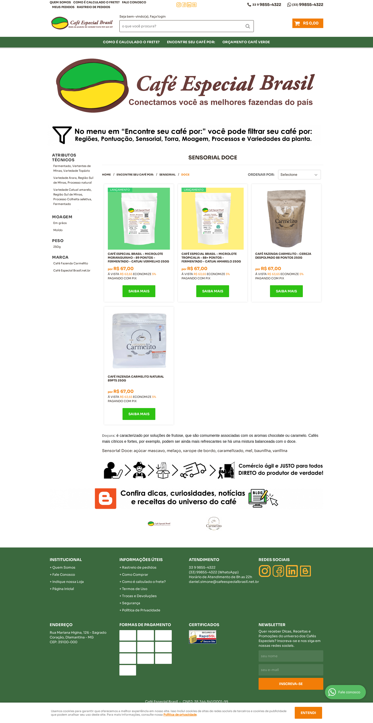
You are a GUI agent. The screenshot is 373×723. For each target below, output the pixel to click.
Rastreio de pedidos (93, 7)
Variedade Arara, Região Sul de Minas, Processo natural (73, 180)
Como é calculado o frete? (144, 582)
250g (57, 246)
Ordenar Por (261, 174)
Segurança (131, 603)
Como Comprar (135, 574)
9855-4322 (266, 4)
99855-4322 (307, 4)
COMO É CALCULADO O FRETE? (96, 2)
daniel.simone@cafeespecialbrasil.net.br (224, 582)
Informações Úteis (141, 559)
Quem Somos (60, 2)
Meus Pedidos (63, 7)
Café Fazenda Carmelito (70, 263)
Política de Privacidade (141, 610)
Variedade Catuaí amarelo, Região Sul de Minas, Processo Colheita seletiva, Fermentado (72, 197)
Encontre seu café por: (191, 42)
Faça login (158, 16)
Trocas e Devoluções (139, 596)
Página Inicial (63, 589)
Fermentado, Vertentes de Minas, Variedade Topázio (72, 168)
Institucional (66, 559)
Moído (58, 230)
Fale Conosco (134, 2)
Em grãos (60, 223)
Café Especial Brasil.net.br (71, 270)
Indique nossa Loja (68, 582)
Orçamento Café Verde (246, 42)
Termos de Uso (134, 589)
